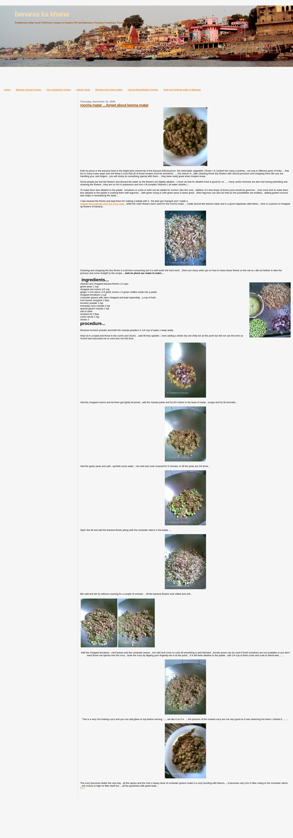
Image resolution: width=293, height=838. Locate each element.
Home (7, 89)
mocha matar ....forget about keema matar (114, 105)
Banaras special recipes (28, 89)
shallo (83, 203)
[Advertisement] (146, 76)
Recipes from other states (109, 89)
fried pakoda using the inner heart (106, 203)
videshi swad (83, 89)
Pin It (82, 788)
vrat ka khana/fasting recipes (143, 89)
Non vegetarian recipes (59, 89)
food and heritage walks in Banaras (182, 89)
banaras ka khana (42, 14)
